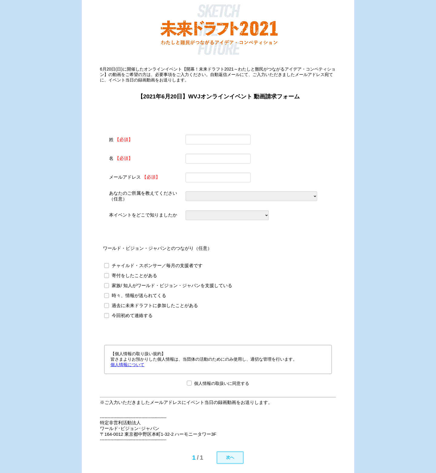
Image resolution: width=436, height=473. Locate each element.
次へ (230, 457)
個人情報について (127, 364)
